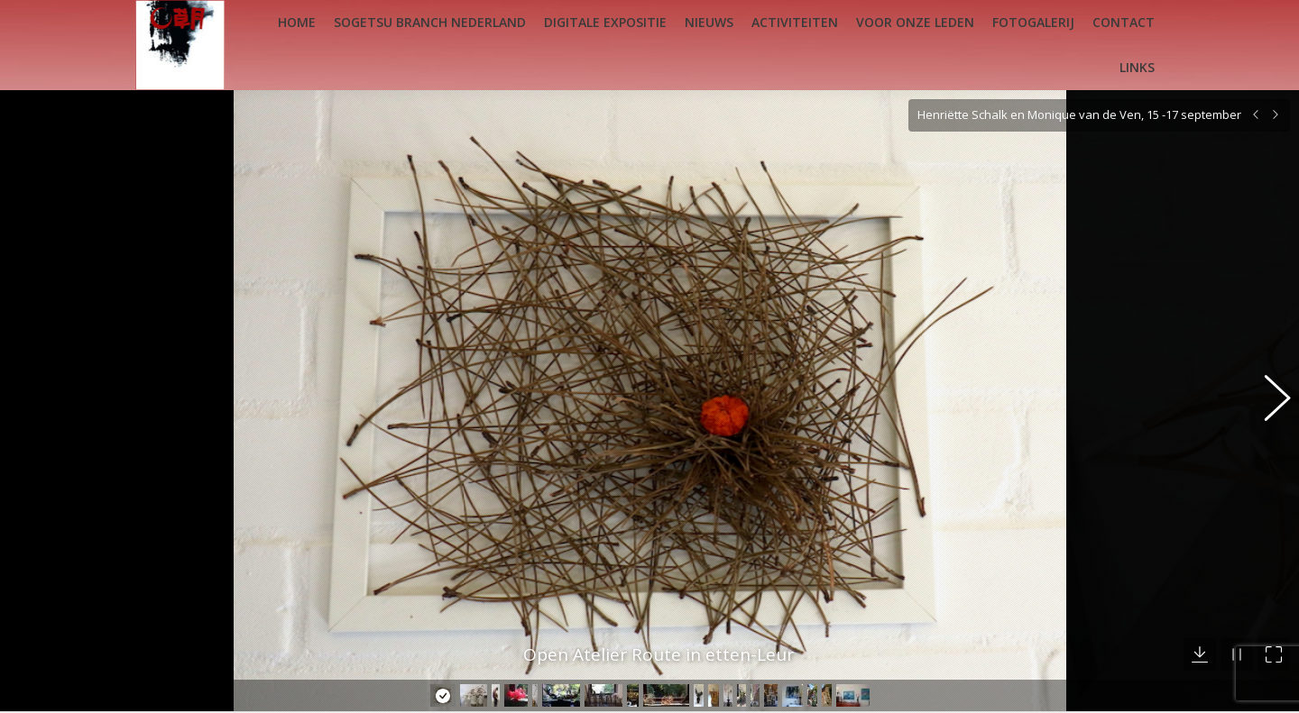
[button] (1267, 384)
